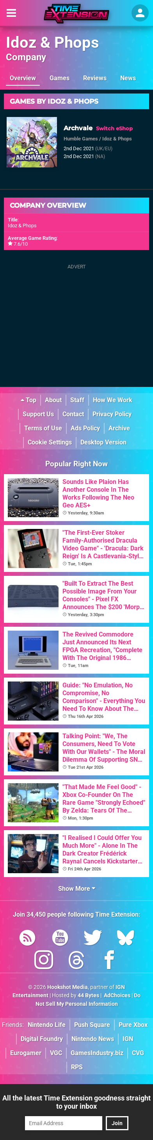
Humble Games (81, 139)
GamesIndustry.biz (97, 1053)
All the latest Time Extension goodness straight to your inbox (76, 1102)
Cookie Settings (50, 442)
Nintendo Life (47, 1025)
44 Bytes (88, 995)
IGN (128, 1039)
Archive (119, 428)
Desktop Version (103, 442)
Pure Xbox (133, 1025)
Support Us (38, 414)
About (53, 400)
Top (28, 400)
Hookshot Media (67, 987)
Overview (23, 78)
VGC (56, 1053)
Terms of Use (43, 428)
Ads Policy (85, 428)
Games (59, 78)
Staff (77, 400)
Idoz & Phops (52, 42)
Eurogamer (25, 1053)
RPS (77, 1067)
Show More (76, 888)
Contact (73, 414)
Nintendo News (92, 1039)
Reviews (95, 78)
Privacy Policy (112, 414)
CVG (138, 1053)
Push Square (92, 1025)
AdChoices (116, 995)
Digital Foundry (42, 1039)
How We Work (112, 400)
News (128, 78)
